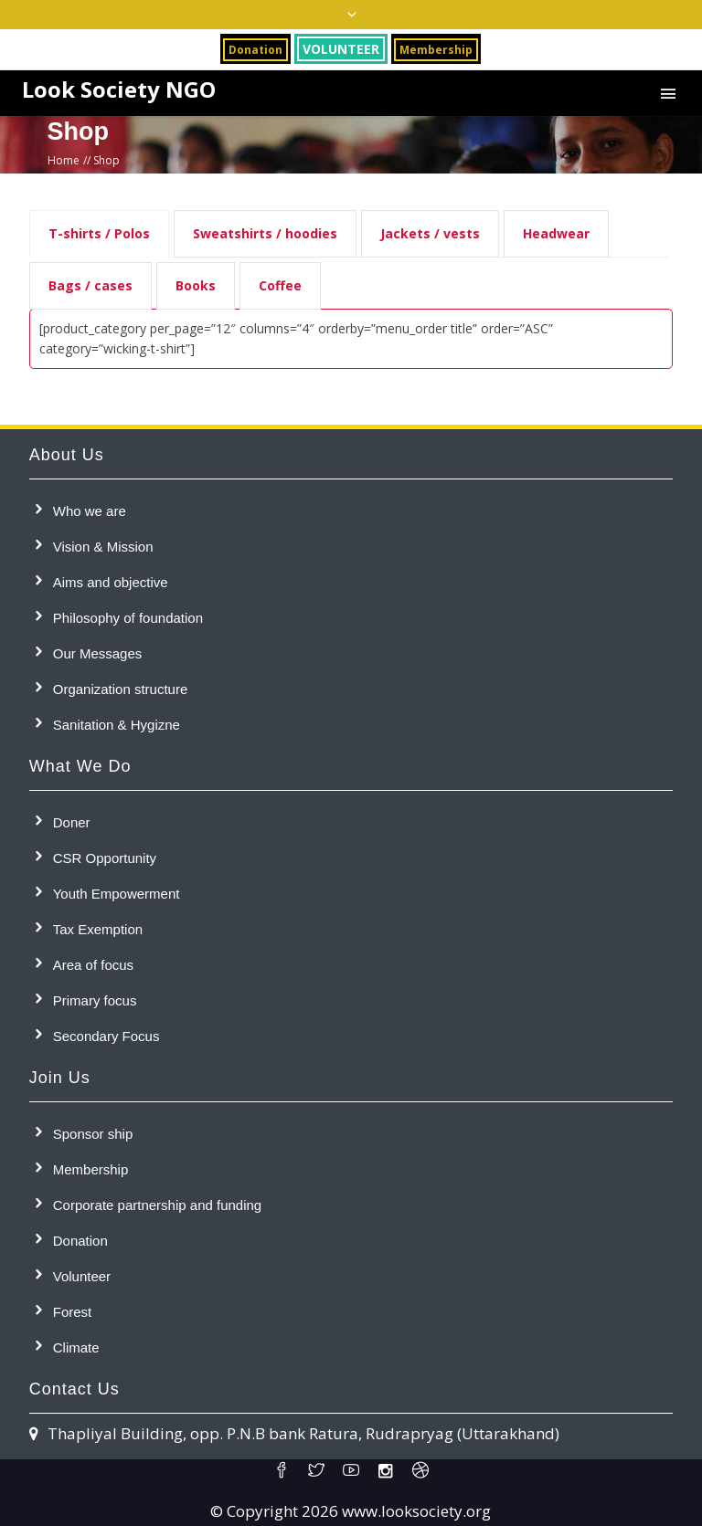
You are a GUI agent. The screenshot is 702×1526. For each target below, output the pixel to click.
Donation (80, 1240)
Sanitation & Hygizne (116, 724)
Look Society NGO (119, 89)
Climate (76, 1347)
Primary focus (95, 1000)
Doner (71, 822)
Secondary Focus (106, 1036)
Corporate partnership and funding (157, 1205)
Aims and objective (110, 582)
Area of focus (93, 965)
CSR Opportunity (104, 858)
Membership (91, 1169)
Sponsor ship (93, 1134)
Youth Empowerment (116, 893)
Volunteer (82, 1276)
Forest (72, 1312)
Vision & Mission (103, 546)
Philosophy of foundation (128, 618)
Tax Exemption (98, 929)
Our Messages (98, 653)
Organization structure (120, 689)
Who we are (89, 511)
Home (64, 160)
